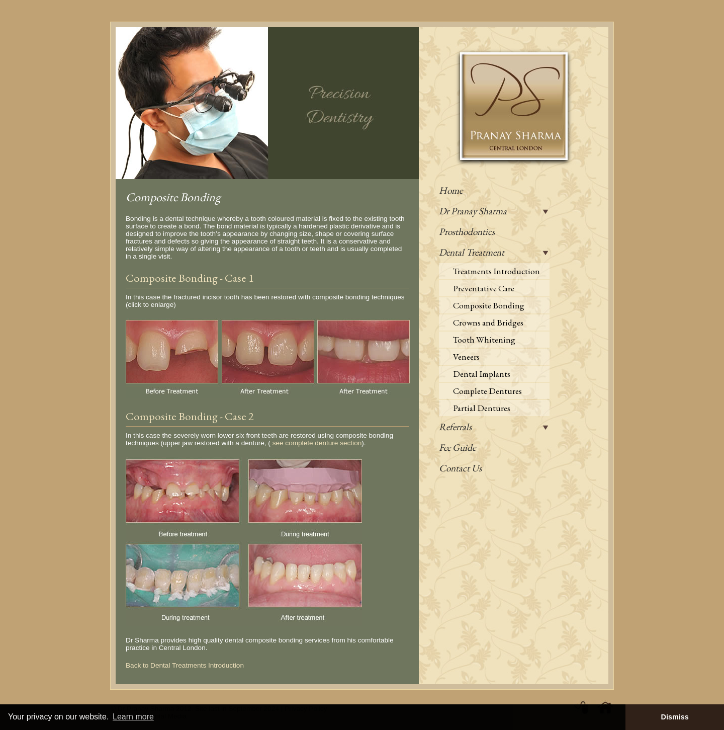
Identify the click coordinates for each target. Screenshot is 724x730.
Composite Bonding (488, 305)
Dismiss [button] (674, 717)
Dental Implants (481, 373)
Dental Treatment (471, 252)
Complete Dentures (487, 390)
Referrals (455, 427)
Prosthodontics (467, 231)
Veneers (466, 356)
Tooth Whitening (484, 339)
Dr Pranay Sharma (473, 211)
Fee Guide (457, 447)
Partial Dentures (481, 408)
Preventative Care (483, 288)
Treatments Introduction (496, 271)
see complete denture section (317, 443)
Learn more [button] (133, 716)
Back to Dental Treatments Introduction (185, 665)
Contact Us (460, 468)
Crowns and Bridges (488, 322)
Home (451, 190)
